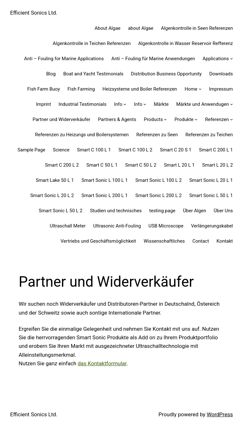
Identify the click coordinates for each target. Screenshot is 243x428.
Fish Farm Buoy (43, 89)
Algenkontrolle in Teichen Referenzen (92, 43)
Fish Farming (81, 89)
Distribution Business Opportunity (166, 74)
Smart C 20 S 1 (175, 150)
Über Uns (223, 211)
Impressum (221, 89)
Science (61, 150)
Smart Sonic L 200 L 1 (105, 195)
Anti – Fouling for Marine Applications (64, 58)
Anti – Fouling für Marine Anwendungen (153, 58)
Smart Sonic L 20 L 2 (52, 195)
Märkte (161, 104)
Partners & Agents (117, 119)
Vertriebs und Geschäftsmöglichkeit (98, 241)
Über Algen (194, 211)
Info (118, 104)
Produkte (183, 119)
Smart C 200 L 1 (216, 150)
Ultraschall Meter (67, 226)
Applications (215, 58)
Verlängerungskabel (212, 226)
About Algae (108, 28)
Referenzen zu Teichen (209, 134)
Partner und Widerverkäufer (61, 119)
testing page (162, 211)
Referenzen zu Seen (157, 134)
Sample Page (31, 150)
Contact (200, 241)
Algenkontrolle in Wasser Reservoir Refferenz (185, 43)
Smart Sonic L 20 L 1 (211, 180)
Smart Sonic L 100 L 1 (105, 180)
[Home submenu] (200, 88)
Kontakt (224, 241)
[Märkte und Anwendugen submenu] (231, 104)
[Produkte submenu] (196, 119)
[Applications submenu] (231, 58)
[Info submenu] (124, 104)
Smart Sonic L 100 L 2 (158, 180)
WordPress (220, 414)
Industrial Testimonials (82, 104)
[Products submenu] (165, 119)
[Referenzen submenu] (231, 119)
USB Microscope (165, 226)
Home (190, 89)
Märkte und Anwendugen (202, 104)
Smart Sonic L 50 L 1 (211, 195)
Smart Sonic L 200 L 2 (158, 195)
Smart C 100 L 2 (136, 150)
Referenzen (217, 119)
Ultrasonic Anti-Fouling (117, 226)
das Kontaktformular (102, 363)
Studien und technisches (115, 211)
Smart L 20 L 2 (217, 165)
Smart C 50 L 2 (141, 165)
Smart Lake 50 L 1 (55, 180)
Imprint (43, 104)
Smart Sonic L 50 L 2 (61, 211)
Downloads (221, 74)
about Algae (140, 28)
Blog (51, 74)
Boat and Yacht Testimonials (93, 74)
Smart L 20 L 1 (179, 165)
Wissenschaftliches (164, 241)
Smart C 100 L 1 (94, 150)
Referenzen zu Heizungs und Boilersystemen (82, 134)
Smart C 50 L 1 (102, 165)
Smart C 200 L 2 (62, 165)
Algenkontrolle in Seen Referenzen (197, 28)
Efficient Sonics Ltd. (33, 13)
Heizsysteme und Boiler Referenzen (140, 89)
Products (153, 119)
